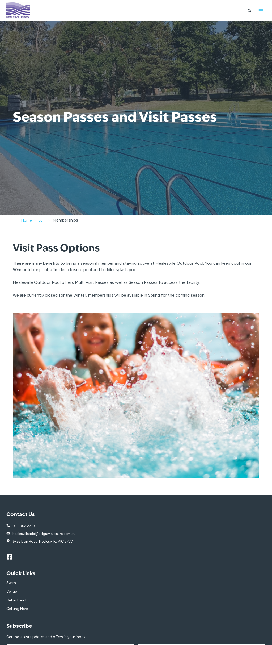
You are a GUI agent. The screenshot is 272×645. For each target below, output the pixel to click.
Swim (11, 583)
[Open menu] (261, 10)
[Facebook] (12, 557)
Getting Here (17, 609)
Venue (11, 592)
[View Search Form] (249, 10)
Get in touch (16, 600)
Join (44, 220)
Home (27, 220)
